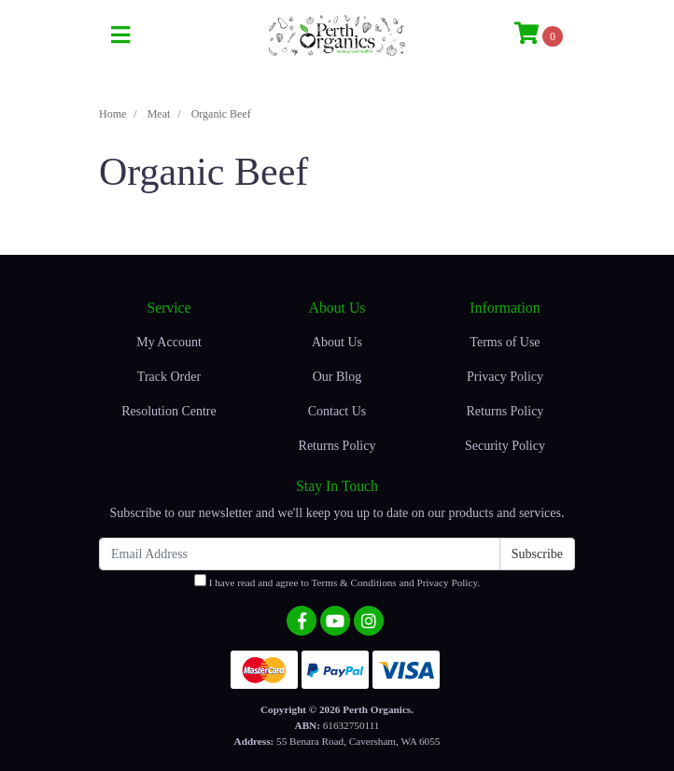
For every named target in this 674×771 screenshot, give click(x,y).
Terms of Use (505, 342)
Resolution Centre (169, 411)
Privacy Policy (505, 377)
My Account (169, 342)
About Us (337, 342)
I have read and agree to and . (337, 581)
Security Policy (505, 446)
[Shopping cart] (538, 35)
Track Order (169, 377)
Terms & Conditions (353, 582)
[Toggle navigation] (120, 35)
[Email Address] (299, 554)
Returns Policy (337, 446)
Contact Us (337, 411)
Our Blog (337, 377)
